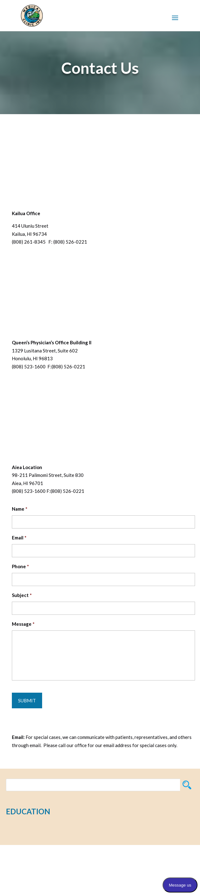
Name (19, 509)
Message (23, 624)
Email (19, 537)
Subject (22, 595)
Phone (20, 566)
